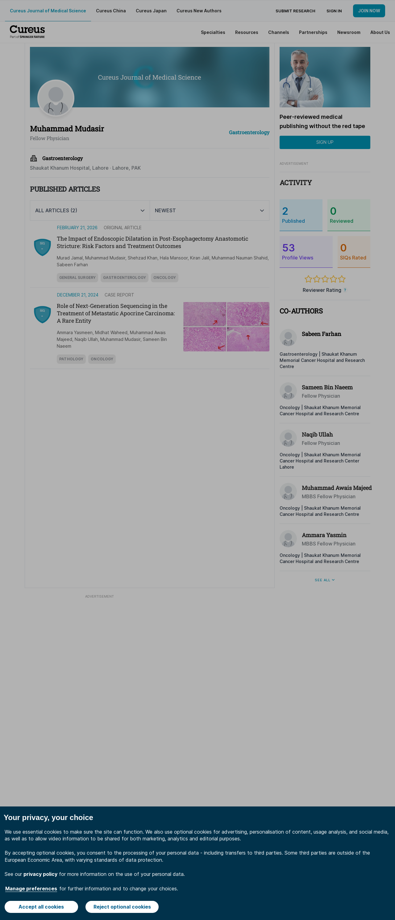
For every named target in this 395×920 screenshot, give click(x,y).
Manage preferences (31, 888)
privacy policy (40, 874)
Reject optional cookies (122, 907)
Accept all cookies (41, 907)
